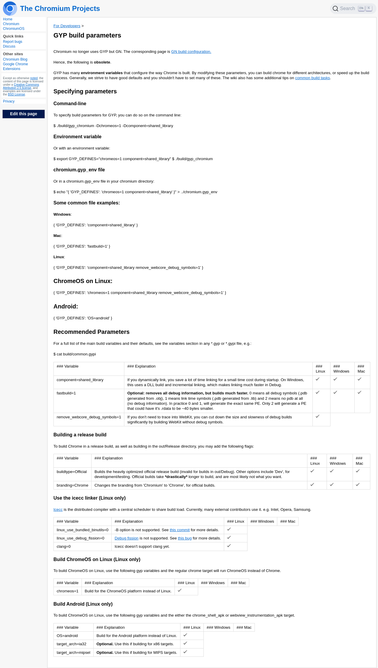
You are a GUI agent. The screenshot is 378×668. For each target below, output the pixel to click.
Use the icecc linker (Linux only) (89, 497)
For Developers (66, 26)
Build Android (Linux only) (83, 604)
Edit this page (23, 113)
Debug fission (127, 538)
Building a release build (80, 434)
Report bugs (12, 42)
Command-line (69, 103)
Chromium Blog (15, 59)
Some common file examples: (86, 202)
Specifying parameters (85, 91)
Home (7, 19)
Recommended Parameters (91, 332)
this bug (185, 538)
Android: (65, 306)
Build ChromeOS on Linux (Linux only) (96, 559)
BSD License (16, 94)
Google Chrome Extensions (15, 66)
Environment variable (77, 136)
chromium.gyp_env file (79, 169)
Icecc (58, 509)
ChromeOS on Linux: (83, 281)
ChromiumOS (14, 29)
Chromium (11, 24)
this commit (180, 530)
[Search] (353, 8)
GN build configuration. (191, 51)
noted (34, 78)
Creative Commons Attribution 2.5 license (21, 86)
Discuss (9, 46)
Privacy (8, 101)
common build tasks (312, 78)
